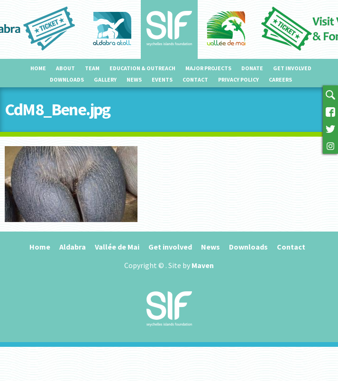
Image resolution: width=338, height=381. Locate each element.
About (65, 68)
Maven (203, 265)
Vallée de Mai (117, 246)
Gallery (105, 79)
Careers (280, 79)
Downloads (67, 79)
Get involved (292, 68)
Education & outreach (142, 68)
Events (162, 79)
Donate (252, 68)
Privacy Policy (238, 79)
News (134, 79)
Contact (195, 79)
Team (92, 68)
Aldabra (72, 246)
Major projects (208, 68)
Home (38, 68)
